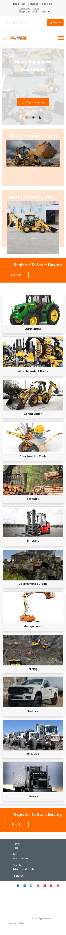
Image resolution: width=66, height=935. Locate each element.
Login (36, 11)
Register (25, 11)
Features (18, 875)
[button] (27, 117)
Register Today (33, 102)
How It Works (21, 858)
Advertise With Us (23, 869)
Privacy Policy (15, 923)
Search (55, 22)
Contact (33, 3)
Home (15, 3)
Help (15, 847)
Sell (23, 3)
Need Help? (47, 3)
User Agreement (42, 918)
